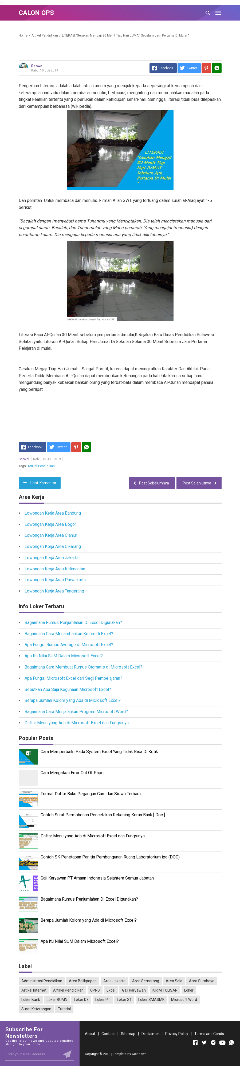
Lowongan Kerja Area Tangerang (54, 591)
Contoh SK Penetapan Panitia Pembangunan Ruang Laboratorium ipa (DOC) (110, 857)
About (90, 1034)
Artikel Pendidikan (41, 466)
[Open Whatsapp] (231, 1042)
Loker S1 (124, 999)
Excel (111, 990)
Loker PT (102, 999)
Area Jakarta (114, 981)
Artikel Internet (33, 990)
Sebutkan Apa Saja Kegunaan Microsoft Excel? (68, 689)
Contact (108, 1034)
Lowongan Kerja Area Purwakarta (55, 579)
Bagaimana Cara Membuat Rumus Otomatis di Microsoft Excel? (83, 667)
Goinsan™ (139, 1054)
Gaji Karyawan (134, 990)
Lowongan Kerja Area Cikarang (53, 546)
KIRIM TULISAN (165, 990)
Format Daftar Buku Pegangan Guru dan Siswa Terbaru (91, 793)
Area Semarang (145, 981)
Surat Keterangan (36, 1009)
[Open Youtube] (222, 1042)
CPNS (95, 990)
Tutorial (64, 1009)
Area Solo (174, 981)
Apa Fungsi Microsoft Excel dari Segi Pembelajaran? (73, 678)
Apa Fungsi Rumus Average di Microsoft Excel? (69, 644)
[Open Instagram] (213, 1042)
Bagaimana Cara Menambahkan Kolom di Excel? (69, 633)
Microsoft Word (184, 999)
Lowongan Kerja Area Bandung (53, 513)
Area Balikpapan (83, 981)
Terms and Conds (209, 1034)
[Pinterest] (206, 68)
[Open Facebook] (195, 1042)
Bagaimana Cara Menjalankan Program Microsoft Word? (76, 711)
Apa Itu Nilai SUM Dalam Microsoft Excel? (64, 655)
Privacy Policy (176, 1034)
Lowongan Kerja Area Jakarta (51, 557)
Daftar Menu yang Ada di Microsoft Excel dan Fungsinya (77, 722)
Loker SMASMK (151, 999)
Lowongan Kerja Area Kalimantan (55, 568)
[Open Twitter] (204, 1042)
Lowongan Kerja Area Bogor (50, 524)
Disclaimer (150, 1034)
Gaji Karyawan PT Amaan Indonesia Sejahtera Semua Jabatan (97, 878)
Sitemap (128, 1034)
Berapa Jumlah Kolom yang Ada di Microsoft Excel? (73, 700)
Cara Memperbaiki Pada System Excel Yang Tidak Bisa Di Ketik (99, 751)
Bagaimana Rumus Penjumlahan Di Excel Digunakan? (73, 622)
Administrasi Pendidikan (41, 981)
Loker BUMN (57, 999)
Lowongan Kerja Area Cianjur (51, 535)
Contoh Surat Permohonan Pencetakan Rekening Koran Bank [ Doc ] (103, 814)
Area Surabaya (201, 981)
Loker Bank (30, 999)
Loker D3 (81, 999)
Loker (189, 990)
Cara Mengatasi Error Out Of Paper (73, 772)
